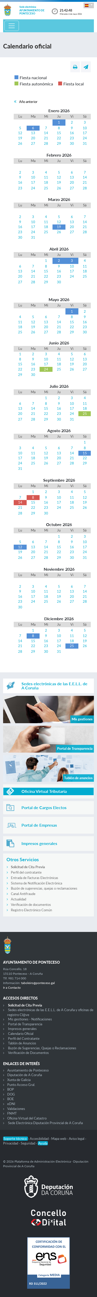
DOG (11, 1094)
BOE (10, 1099)
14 (46, 133)
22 (59, 138)
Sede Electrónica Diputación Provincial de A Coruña (45, 1123)
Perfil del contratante (26, 872)
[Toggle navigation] (11, 26)
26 (20, 143)
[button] (89, 5)
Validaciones (16, 1109)
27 (33, 143)
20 (33, 138)
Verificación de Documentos (28, 1053)
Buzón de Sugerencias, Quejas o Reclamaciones (42, 1048)
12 (20, 133)
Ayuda (42, 1143)
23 (72, 138)
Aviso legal (77, 1139)
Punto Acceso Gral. (21, 1085)
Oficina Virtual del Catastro (27, 1118)
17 (85, 133)
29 (59, 143)
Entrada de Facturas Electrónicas (34, 878)
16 (72, 133)
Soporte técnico (15, 1139)
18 (46, 182)
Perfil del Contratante (24, 1038)
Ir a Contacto (12, 987)
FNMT (12, 1113)
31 (85, 143)
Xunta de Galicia (19, 1080)
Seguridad (28, 1143)
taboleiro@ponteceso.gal (38, 983)
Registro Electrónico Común (31, 910)
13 (33, 133)
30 (72, 143)
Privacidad (11, 1143)
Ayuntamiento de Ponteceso (28, 1070)
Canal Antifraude (23, 894)
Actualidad (18, 899)
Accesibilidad (39, 1139)
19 (20, 138)
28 (46, 143)
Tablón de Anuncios (22, 1043)
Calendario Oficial (20, 1034)
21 (46, 138)
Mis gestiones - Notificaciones (30, 1019)
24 (85, 138)
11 (46, 177)
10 (85, 128)
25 (46, 188)
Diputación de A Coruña (24, 1075)
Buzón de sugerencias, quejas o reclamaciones (44, 888)
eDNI (11, 1104)
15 (59, 133)
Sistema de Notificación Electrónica (36, 883)
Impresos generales (22, 1029)
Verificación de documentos (31, 905)
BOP (10, 1089)
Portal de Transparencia (25, 1024)
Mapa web (59, 1139)
